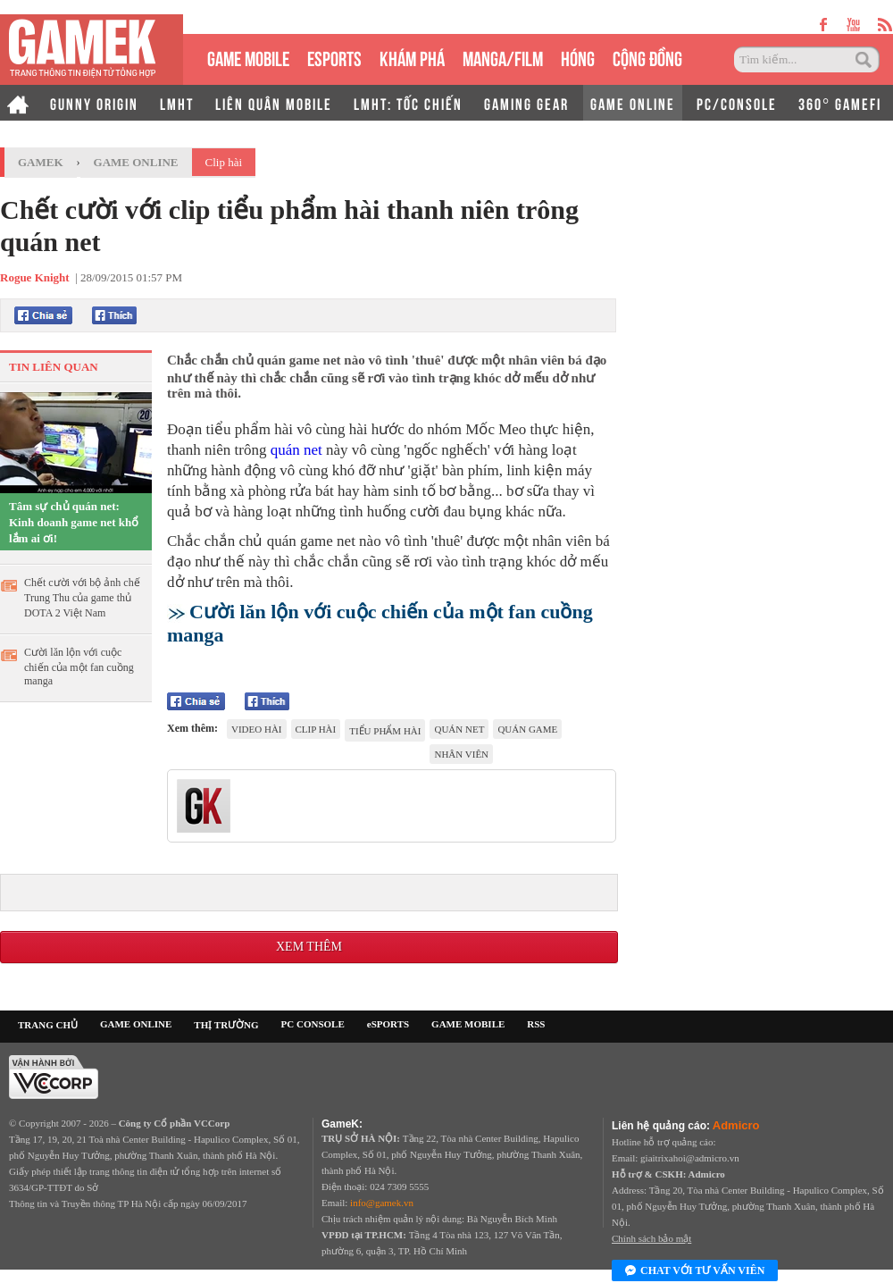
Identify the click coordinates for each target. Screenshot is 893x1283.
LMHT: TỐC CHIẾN (408, 103)
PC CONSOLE (313, 1024)
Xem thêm (309, 946)
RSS (536, 1024)
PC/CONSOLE (737, 103)
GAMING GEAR (526, 103)
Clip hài (224, 162)
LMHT (177, 103)
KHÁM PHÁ (412, 57)
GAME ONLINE (632, 103)
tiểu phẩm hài (385, 730)
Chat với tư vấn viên (694, 1271)
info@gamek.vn (381, 1202)
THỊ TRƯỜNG (226, 1024)
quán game (527, 729)
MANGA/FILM (503, 57)
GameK (40, 162)
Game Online (136, 162)
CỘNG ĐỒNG (647, 57)
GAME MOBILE (248, 57)
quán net (296, 449)
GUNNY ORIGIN (94, 103)
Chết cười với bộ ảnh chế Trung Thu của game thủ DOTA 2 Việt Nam (82, 597)
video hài (256, 729)
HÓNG (578, 57)
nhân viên (461, 754)
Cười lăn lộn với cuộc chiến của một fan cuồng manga (79, 666)
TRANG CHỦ (48, 1024)
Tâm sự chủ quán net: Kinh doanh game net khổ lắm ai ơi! (73, 522)
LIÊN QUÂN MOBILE (273, 103)
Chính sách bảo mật (651, 1238)
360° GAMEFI (839, 103)
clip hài (316, 729)
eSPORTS (334, 57)
